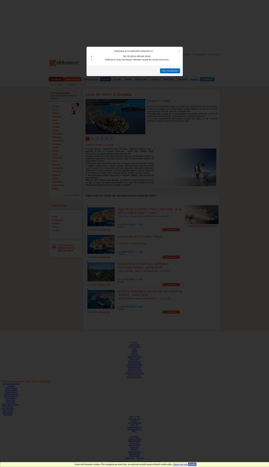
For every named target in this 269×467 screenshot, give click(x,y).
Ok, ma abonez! (170, 70)
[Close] (179, 51)
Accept (192, 464)
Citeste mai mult (180, 464)
